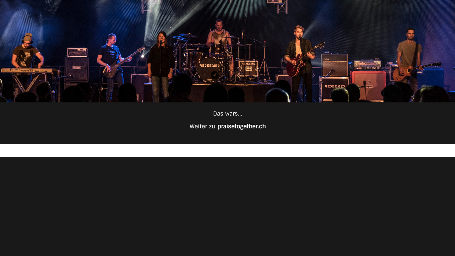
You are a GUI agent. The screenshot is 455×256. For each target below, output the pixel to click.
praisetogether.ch (241, 126)
